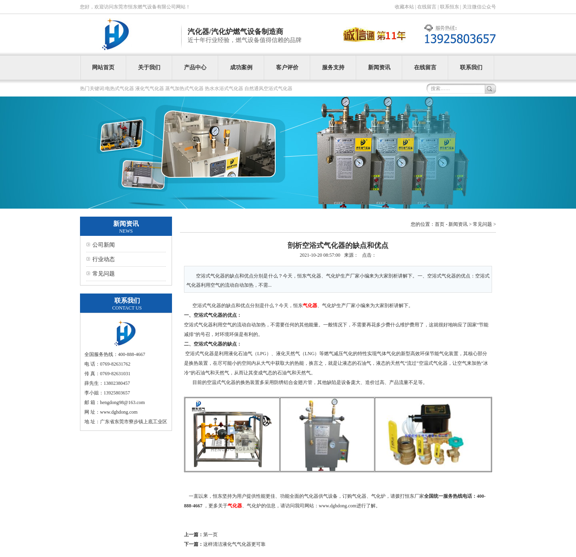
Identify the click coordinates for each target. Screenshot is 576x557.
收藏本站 (404, 7)
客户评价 (287, 67)
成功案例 (241, 67)
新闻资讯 (379, 67)
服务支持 (333, 67)
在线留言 (426, 7)
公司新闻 (103, 245)
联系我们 (471, 67)
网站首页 (103, 67)
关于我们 (149, 67)
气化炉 (254, 506)
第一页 (210, 534)
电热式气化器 (119, 88)
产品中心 (195, 67)
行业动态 (103, 259)
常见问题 (103, 274)
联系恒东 (449, 7)
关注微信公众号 (479, 7)
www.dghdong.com (337, 506)
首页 (439, 224)
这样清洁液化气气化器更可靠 (234, 544)
